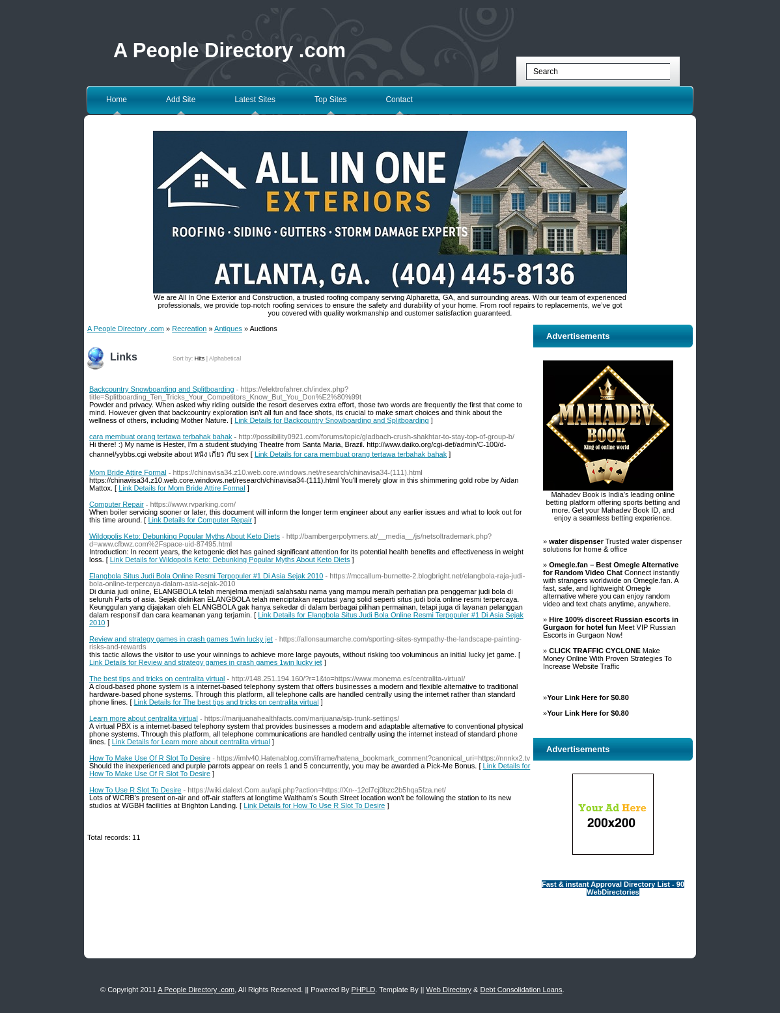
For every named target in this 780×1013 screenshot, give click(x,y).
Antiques (228, 328)
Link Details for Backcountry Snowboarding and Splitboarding (331, 420)
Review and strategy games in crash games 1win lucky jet (181, 639)
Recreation (189, 328)
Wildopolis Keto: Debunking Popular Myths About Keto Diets (184, 536)
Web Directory (448, 989)
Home (116, 99)
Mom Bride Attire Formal (128, 472)
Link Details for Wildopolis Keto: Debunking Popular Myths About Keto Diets (230, 559)
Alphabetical (225, 358)
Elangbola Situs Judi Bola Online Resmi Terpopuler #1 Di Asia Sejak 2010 (206, 576)
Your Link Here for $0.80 (588, 697)
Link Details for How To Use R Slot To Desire (314, 805)
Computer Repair (116, 504)
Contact (398, 99)
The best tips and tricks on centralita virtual (157, 678)
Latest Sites (254, 99)
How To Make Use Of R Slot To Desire (149, 758)
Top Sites (330, 99)
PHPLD (364, 989)
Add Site (180, 99)
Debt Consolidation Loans (521, 989)
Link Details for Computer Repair (200, 520)
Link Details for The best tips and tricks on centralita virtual (226, 702)
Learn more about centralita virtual (143, 718)
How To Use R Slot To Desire (135, 790)
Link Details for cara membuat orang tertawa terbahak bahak (351, 454)
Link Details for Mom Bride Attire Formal (181, 488)
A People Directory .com (229, 50)
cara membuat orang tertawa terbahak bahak (160, 436)
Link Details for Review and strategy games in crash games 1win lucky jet (205, 662)
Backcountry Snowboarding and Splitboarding (161, 389)
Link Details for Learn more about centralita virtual (191, 742)
